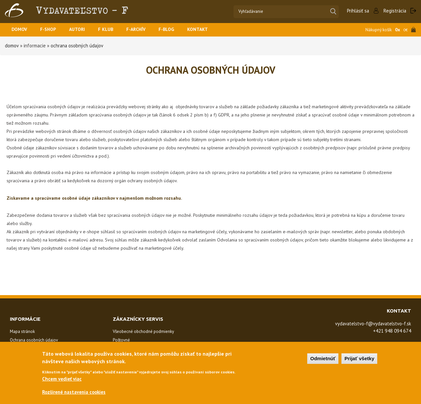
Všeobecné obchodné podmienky (143, 331)
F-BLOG (174, 30)
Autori (80, 30)
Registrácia (394, 11)
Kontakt (206, 30)
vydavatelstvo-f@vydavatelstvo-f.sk (371, 323)
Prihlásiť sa (356, 11)
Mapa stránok (22, 331)
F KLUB (110, 30)
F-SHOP (50, 30)
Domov (20, 30)
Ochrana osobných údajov (77, 45)
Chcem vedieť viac (62, 380)
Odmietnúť (322, 360)
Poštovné (121, 340)
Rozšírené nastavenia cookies (75, 394)
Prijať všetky (359, 360)
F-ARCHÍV (142, 30)
